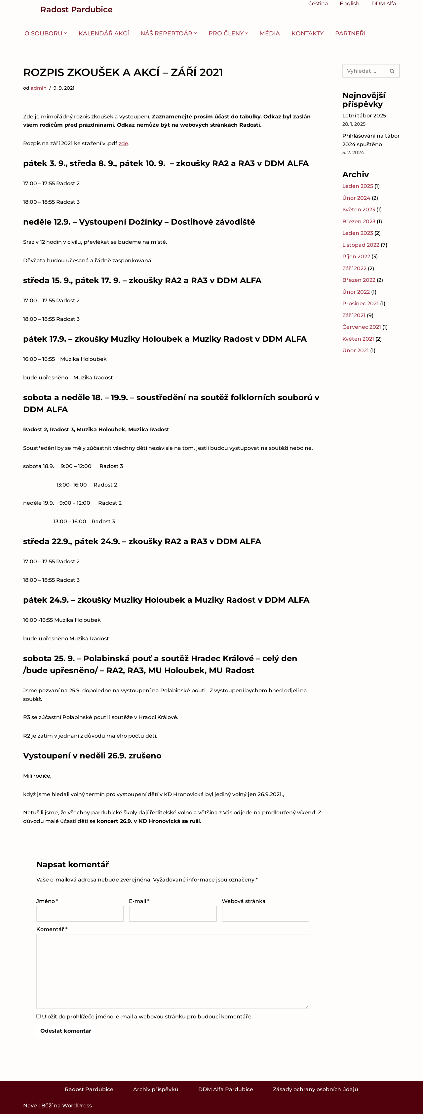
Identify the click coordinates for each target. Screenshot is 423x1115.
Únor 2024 (356, 198)
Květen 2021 (358, 339)
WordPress (77, 1106)
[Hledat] (363, 71)
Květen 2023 (358, 209)
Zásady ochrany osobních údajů (316, 1090)
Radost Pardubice (89, 1090)
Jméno (47, 902)
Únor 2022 (356, 292)
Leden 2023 (357, 233)
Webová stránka (244, 902)
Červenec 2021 (361, 327)
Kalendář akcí (104, 32)
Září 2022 (354, 268)
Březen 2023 (358, 221)
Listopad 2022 (361, 245)
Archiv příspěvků (155, 1090)
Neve (30, 1106)
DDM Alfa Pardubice (225, 1090)
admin (39, 88)
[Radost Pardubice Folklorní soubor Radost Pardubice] (68, 9)
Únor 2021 (355, 351)
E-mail (139, 902)
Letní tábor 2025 (364, 115)
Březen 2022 (358, 280)
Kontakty (307, 32)
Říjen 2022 (356, 257)
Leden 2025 (357, 186)
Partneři (350, 32)
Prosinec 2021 (360, 304)
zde (123, 143)
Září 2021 (354, 316)
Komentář (51, 930)
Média (269, 32)
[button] (65, 32)
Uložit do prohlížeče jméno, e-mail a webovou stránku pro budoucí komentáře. (147, 1017)
